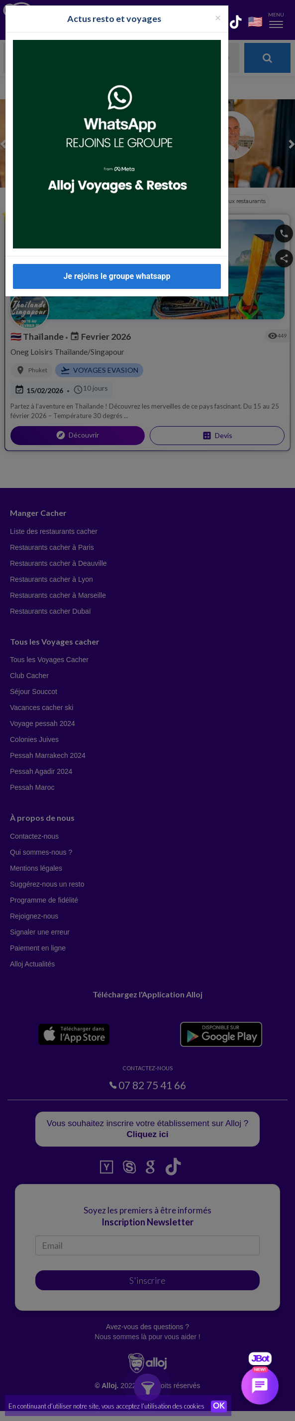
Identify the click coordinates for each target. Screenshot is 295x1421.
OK (219, 1407)
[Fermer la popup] (218, 5)
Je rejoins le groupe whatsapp (116, 264)
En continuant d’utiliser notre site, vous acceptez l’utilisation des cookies (106, 1406)
